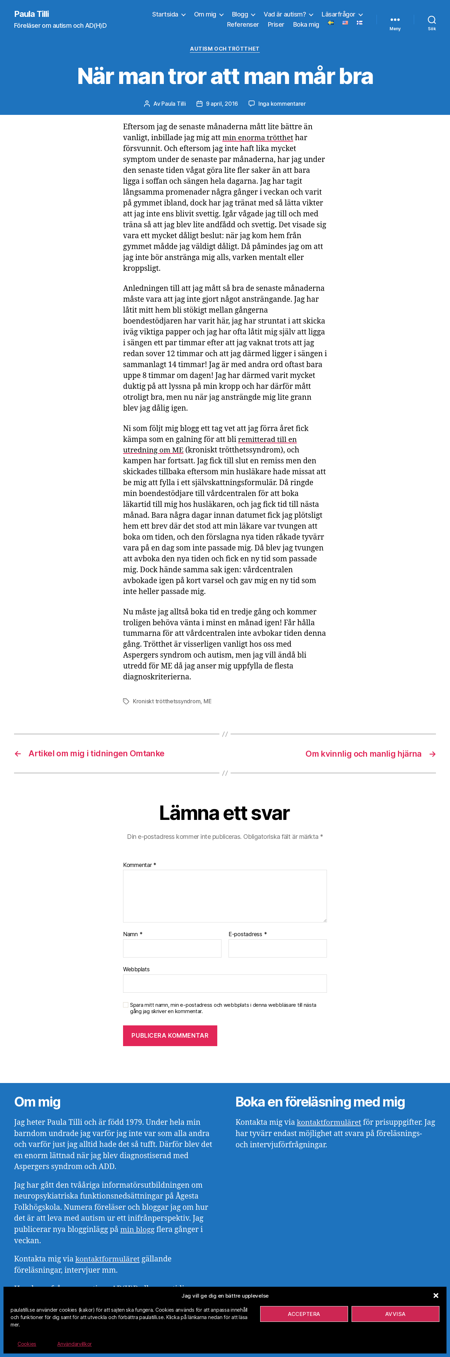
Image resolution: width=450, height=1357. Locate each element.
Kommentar (139, 864)
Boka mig (306, 24)
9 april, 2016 (222, 103)
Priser (276, 24)
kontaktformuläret (108, 1258)
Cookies (27, 1344)
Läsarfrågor (338, 14)
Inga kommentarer (282, 103)
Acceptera (304, 1314)
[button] (435, 1295)
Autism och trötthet (225, 49)
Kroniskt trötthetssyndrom (166, 701)
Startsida (165, 14)
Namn (132, 934)
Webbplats (136, 968)
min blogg (137, 1229)
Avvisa (395, 1314)
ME (208, 701)
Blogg (240, 14)
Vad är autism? (285, 14)
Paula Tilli (31, 14)
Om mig (205, 14)
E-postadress (248, 934)
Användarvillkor (74, 1344)
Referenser (243, 24)
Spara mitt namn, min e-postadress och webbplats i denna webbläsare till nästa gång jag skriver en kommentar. (223, 1007)
